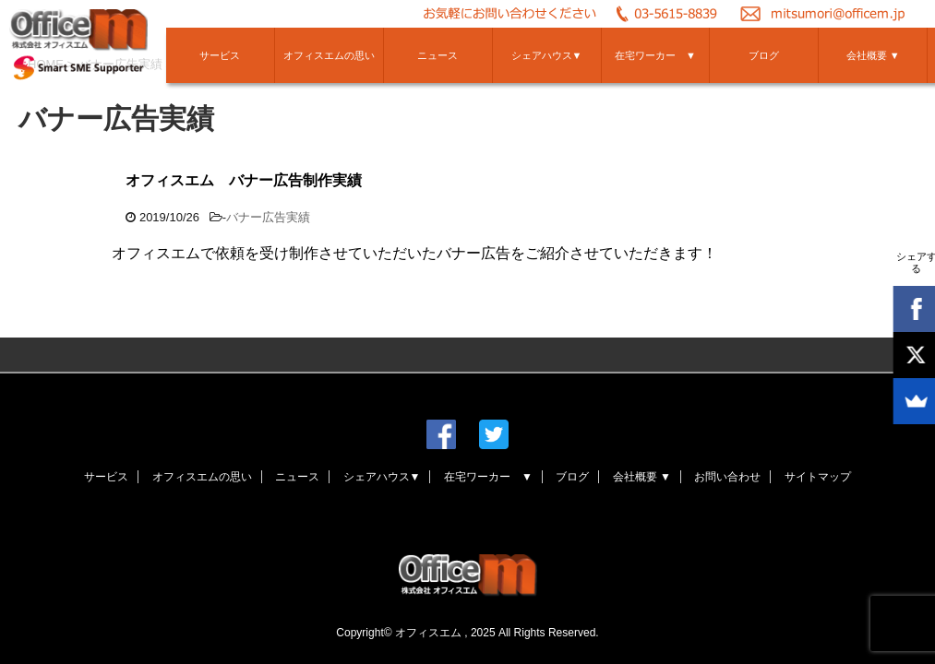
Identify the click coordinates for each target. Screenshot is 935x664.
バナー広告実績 (268, 217)
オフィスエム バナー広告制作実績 (244, 180)
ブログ (764, 55)
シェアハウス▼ (546, 55)
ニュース (437, 55)
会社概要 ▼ (873, 55)
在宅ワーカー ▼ (655, 55)
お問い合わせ (727, 476)
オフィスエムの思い (329, 55)
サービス (219, 55)
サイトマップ (818, 476)
